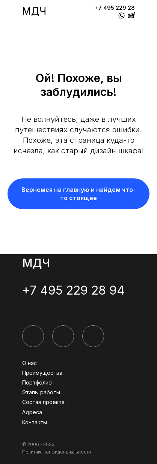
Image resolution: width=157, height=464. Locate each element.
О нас (29, 363)
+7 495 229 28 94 (73, 290)
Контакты (34, 422)
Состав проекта (43, 402)
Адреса (32, 412)
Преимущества (42, 373)
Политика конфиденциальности (56, 452)
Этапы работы (41, 392)
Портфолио (37, 382)
